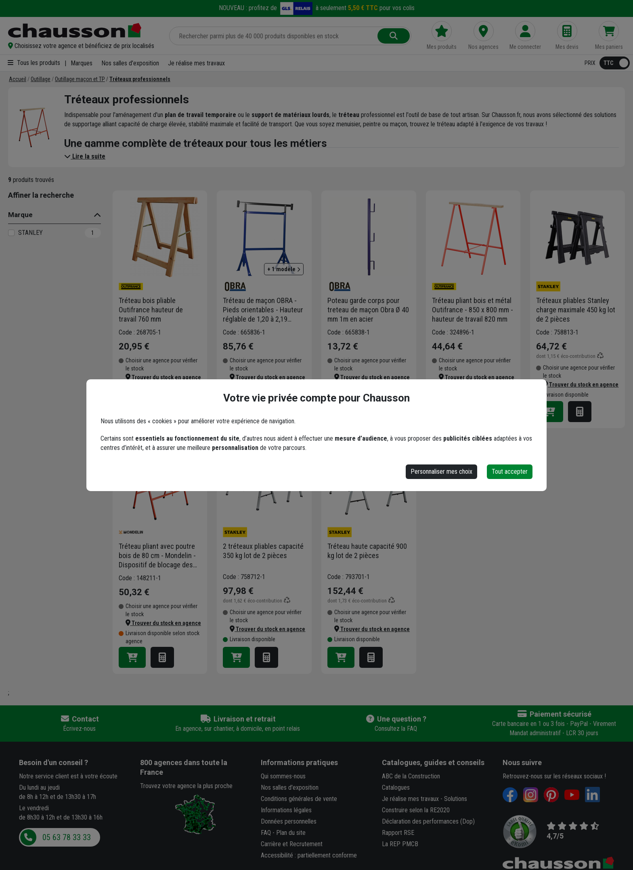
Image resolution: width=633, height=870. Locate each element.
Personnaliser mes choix (441, 471)
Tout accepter (510, 471)
